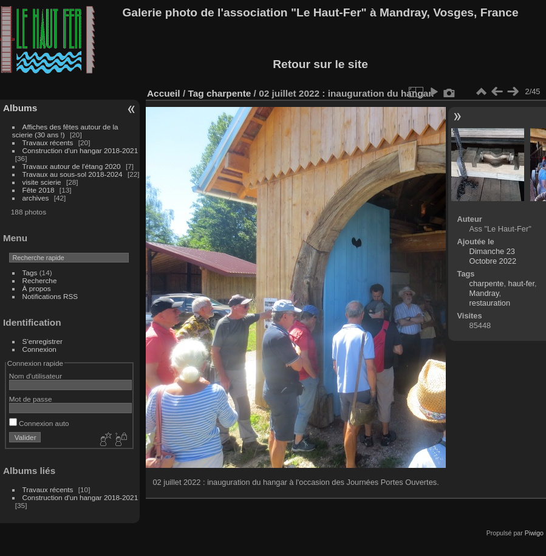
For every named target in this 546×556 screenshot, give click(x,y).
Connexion (39, 349)
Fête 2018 (38, 190)
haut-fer (521, 283)
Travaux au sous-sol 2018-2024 (72, 174)
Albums (20, 108)
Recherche (39, 280)
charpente (228, 93)
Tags (30, 272)
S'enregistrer (42, 341)
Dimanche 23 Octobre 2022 (493, 256)
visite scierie (41, 182)
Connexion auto (39, 423)
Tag (195, 93)
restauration (490, 302)
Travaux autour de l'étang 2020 (71, 166)
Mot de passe (30, 399)
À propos (36, 288)
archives (35, 198)
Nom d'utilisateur (35, 376)
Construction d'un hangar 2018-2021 (80, 150)
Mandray (484, 293)
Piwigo (534, 533)
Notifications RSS (50, 296)
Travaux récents (47, 142)
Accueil (163, 93)
